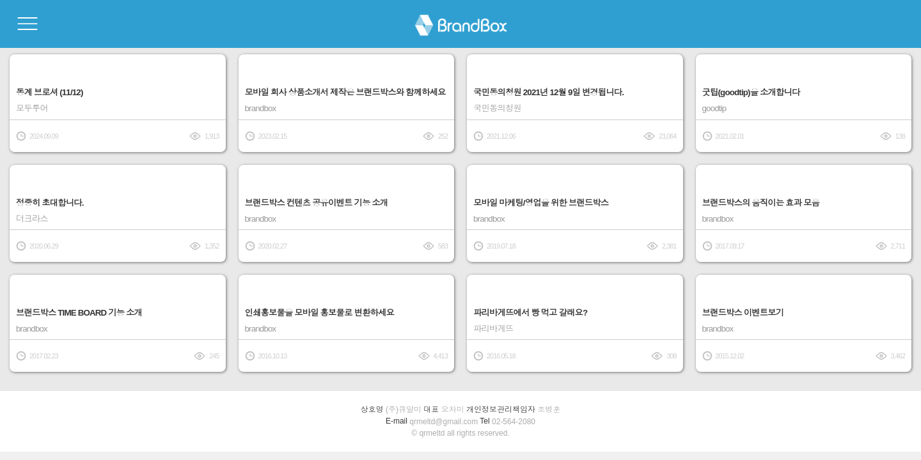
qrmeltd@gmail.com (443, 421)
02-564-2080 (513, 421)
